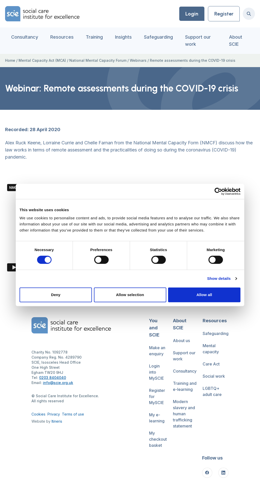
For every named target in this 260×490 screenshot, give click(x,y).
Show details (219, 278)
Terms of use (73, 414)
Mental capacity (211, 348)
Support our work (198, 40)
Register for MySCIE (157, 396)
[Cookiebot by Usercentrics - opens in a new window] (218, 191)
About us (181, 340)
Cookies (38, 414)
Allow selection (130, 295)
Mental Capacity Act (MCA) (42, 60)
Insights (123, 37)
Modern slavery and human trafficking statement (184, 413)
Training (94, 37)
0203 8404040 (52, 377)
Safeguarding (158, 37)
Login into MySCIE (156, 372)
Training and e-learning (185, 386)
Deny (55, 295)
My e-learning (157, 417)
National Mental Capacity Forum (97, 60)
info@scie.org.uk (58, 382)
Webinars (138, 60)
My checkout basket (158, 439)
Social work (214, 376)
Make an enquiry (157, 350)
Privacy (53, 414)
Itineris (57, 421)
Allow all (204, 295)
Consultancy (24, 37)
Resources (62, 37)
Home (10, 60)
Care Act (211, 363)
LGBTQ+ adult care (212, 391)
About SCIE (235, 40)
